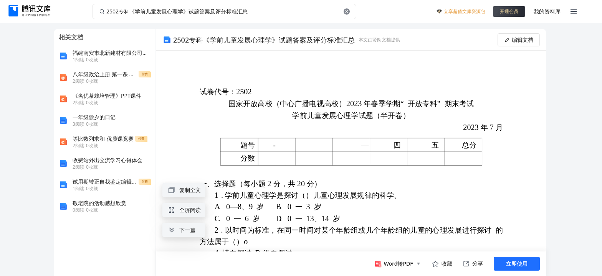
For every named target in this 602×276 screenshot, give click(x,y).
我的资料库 (547, 11)
